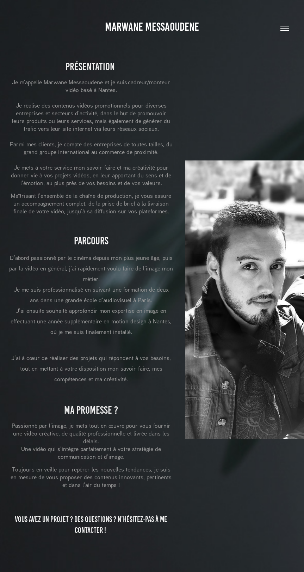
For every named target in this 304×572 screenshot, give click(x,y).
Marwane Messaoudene (152, 26)
